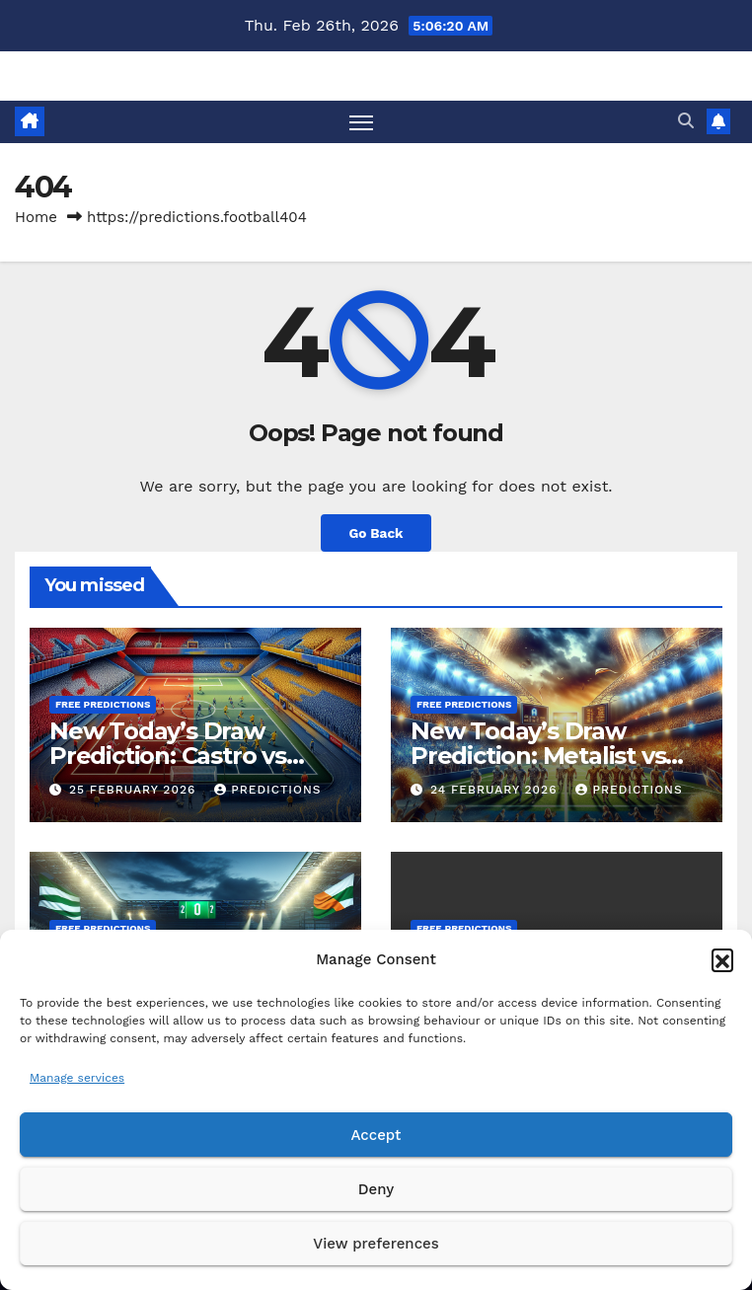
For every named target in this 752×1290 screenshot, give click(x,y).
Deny (376, 1189)
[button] (722, 959)
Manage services (77, 1078)
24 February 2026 (496, 790)
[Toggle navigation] (361, 122)
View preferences (375, 1243)
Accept (375, 1135)
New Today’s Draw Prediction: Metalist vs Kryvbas (538, 756)
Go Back (375, 533)
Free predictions (102, 704)
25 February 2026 (134, 790)
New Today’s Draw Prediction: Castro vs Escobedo (167, 756)
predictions (267, 790)
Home (36, 217)
